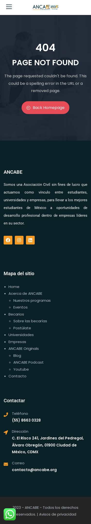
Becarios (16, 314)
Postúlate (22, 327)
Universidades (21, 334)
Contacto (17, 376)
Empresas (17, 341)
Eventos (20, 307)
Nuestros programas (32, 300)
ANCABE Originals (23, 348)
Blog (17, 355)
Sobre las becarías (30, 320)
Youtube (21, 369)
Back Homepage (45, 107)
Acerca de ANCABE (25, 293)
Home (13, 286)
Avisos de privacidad (57, 514)
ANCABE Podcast (28, 362)
